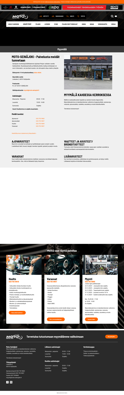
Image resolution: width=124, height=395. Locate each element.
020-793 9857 (40, 121)
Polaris (38, 24)
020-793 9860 (40, 118)
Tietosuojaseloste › (89, 355)
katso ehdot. (37, 72)
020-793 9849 (40, 123)
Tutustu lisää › (91, 319)
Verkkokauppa (102, 24)
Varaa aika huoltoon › (17, 312)
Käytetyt (46, 16)
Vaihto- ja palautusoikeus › (91, 353)
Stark (56, 24)
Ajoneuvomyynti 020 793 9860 (15, 371)
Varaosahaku (59, 16)
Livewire (47, 24)
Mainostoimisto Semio (62, 393)
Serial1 (113, 24)
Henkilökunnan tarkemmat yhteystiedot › (24, 133)
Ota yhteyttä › (111, 336)
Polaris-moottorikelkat (70, 24)
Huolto (72, 16)
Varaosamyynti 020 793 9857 (15, 373)
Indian (92, 24)
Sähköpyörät (27, 24)
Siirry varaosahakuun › (56, 319)
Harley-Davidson (13, 24)
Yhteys (83, 16)
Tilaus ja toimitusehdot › (90, 351)
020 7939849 (15, 375)
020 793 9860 (90, 281)
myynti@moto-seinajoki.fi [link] (31, 90)
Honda (84, 24)
